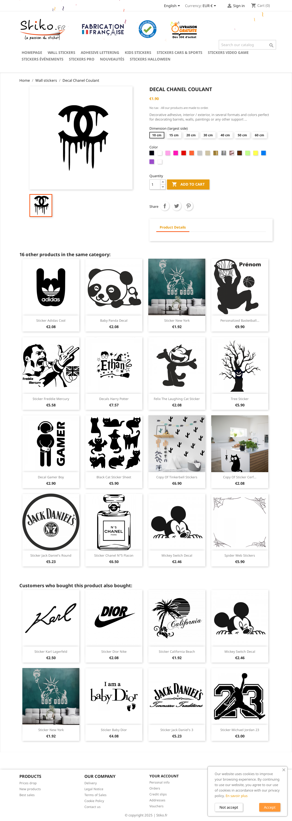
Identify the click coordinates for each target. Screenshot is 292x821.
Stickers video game (228, 52)
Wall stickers (61, 52)
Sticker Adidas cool (50, 320)
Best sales (27, 795)
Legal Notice (93, 789)
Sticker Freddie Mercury (51, 399)
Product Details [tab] (173, 227)
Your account (164, 776)
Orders (154, 788)
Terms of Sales (95, 795)
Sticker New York (177, 320)
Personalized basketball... (239, 320)
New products (30, 789)
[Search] (247, 45)
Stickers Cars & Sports (179, 52)
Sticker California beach (177, 651)
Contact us (92, 807)
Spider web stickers (239, 555)
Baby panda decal (114, 320)
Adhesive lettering (100, 52)
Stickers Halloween (150, 59)
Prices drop (28, 783)
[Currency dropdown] (210, 6)
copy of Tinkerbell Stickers (176, 477)
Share (164, 206)
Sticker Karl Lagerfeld (50, 651)
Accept (270, 807)
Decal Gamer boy (51, 477)
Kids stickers (138, 52)
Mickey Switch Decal (177, 555)
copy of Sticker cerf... (239, 477)
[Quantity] (154, 184)
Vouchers (156, 806)
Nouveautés (112, 59)
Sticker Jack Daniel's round (50, 555)
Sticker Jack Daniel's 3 (176, 730)
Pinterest (188, 206)
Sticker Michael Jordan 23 (239, 730)
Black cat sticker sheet (113, 477)
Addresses (157, 800)
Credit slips (158, 794)
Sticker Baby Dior (114, 730)
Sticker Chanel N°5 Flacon (113, 555)
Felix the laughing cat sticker (177, 399)
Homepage (32, 52)
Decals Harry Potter (114, 399)
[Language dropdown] (173, 6)
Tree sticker (240, 399)
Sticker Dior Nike (114, 651)
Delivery (90, 783)
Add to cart (188, 184)
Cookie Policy (94, 801)
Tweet (176, 206)
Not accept (228, 807)
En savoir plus (237, 795)
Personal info (159, 782)
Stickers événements (42, 59)
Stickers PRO (81, 59)
